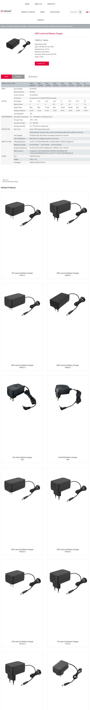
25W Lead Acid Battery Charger (22, 549)
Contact (40, 20)
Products (51, 4)
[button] (33, 77)
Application (55, 12)
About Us (38, 4)
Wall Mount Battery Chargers (38, 26)
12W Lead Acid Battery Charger (22, 642)
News (42, 12)
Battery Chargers (21, 26)
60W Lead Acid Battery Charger (68, 365)
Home (27, 4)
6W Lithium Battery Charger (22, 457)
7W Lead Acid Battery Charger (22, 273)
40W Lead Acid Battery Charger (68, 273)
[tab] (6, 77)
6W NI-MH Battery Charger (67, 457)
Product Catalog (28, 12)
